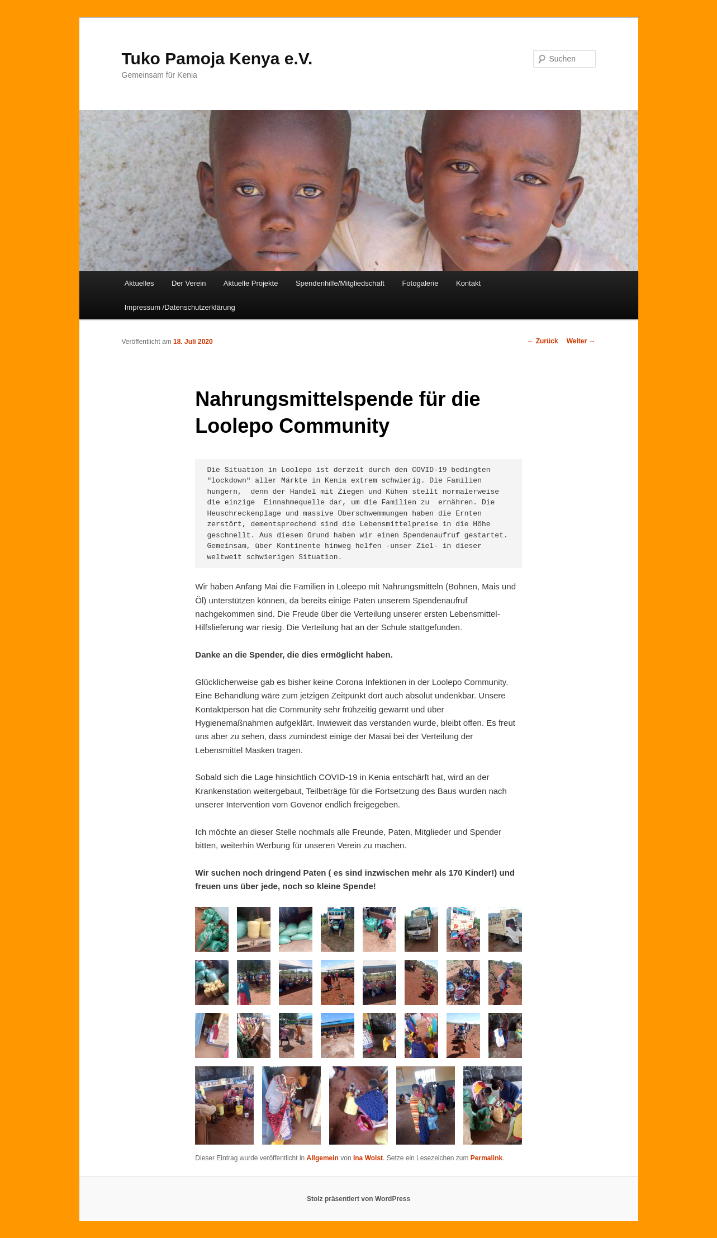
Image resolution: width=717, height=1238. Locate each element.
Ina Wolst (368, 1158)
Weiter (581, 341)
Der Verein (189, 283)
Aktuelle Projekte (251, 283)
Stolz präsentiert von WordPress (358, 1199)
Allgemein (323, 1158)
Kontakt (468, 283)
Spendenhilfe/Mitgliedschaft (340, 283)
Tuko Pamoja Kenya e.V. (217, 58)
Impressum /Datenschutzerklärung (180, 307)
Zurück (542, 341)
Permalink (486, 1158)
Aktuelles (139, 283)
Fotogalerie (420, 283)
